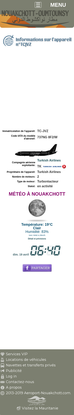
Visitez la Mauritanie (40, 408)
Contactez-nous (20, 382)
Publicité (14, 371)
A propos (14, 387)
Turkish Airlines (49, 160)
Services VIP (17, 354)
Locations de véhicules (26, 359)
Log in (11, 376)
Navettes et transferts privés (31, 365)
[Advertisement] (37, 89)
